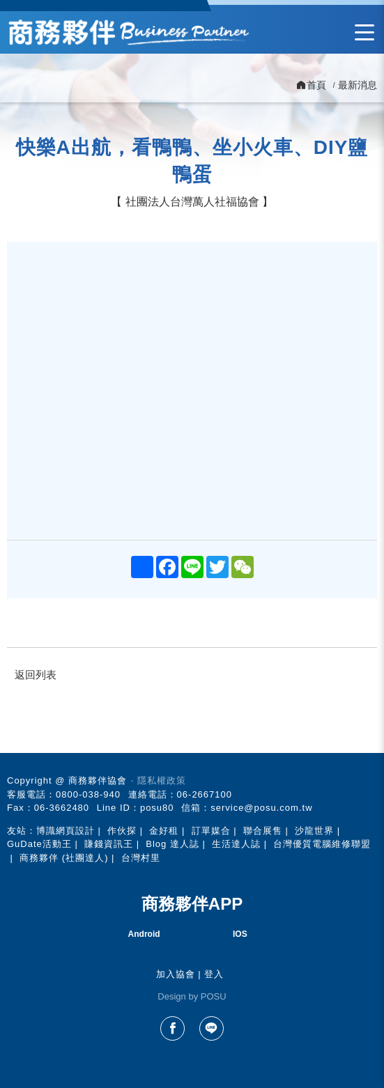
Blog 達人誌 (172, 844)
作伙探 (122, 830)
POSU (213, 996)
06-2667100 (204, 794)
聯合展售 (262, 830)
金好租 (163, 830)
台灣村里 (140, 858)
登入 (214, 974)
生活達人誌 (236, 844)
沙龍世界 (314, 830)
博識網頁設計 (65, 830)
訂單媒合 (211, 830)
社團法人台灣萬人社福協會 (192, 202)
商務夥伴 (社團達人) (64, 858)
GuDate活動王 (39, 844)
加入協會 (175, 974)
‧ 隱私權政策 (158, 780)
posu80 (157, 807)
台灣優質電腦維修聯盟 (322, 844)
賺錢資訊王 (108, 844)
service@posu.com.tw (261, 807)
